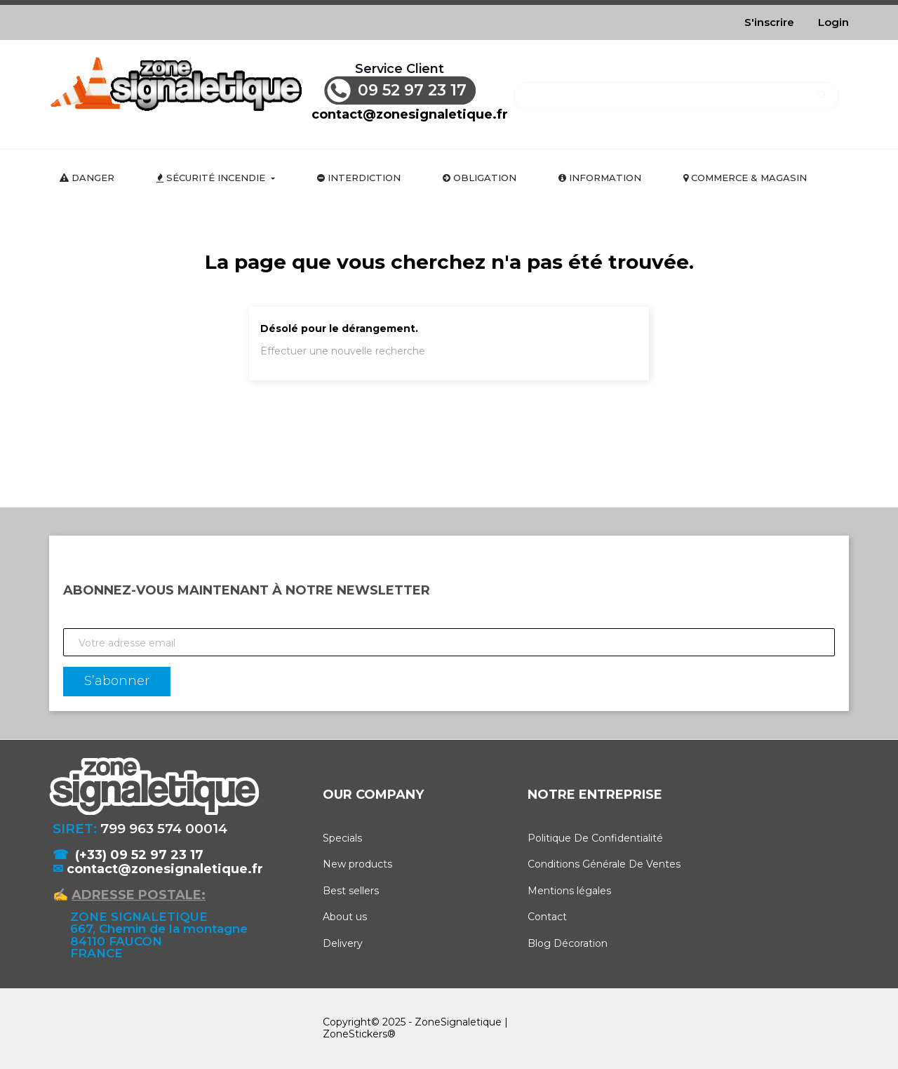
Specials (342, 838)
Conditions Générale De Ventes (604, 864)
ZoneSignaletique (458, 1022)
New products (357, 864)
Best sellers (351, 890)
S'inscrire (769, 22)
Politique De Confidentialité (595, 838)
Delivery (343, 943)
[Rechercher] (676, 89)
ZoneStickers (355, 1034)
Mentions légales (569, 890)
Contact (547, 916)
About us (345, 916)
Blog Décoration (568, 943)
